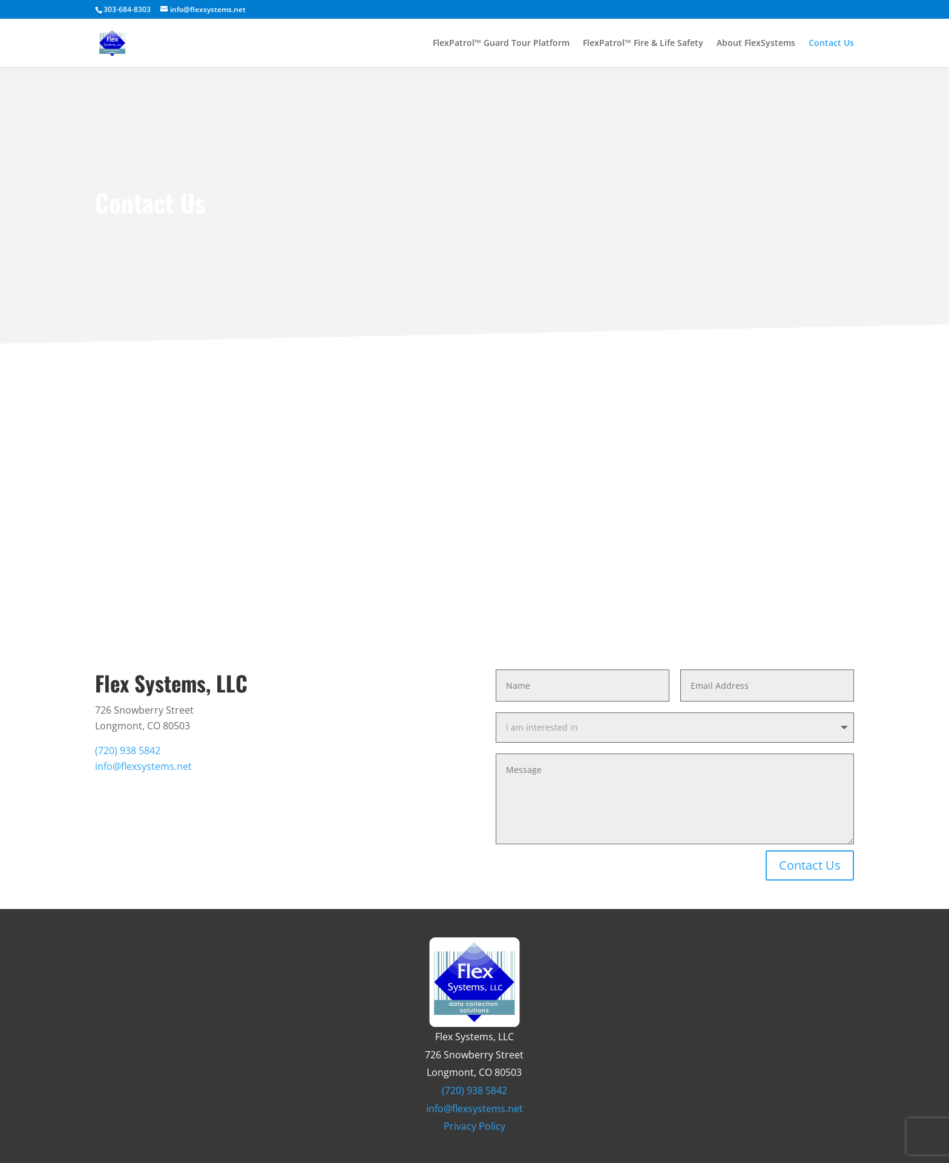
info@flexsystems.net (143, 766)
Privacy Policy (474, 1126)
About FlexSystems (756, 43)
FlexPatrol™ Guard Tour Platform (501, 43)
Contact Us (831, 43)
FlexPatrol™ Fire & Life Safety (643, 43)
